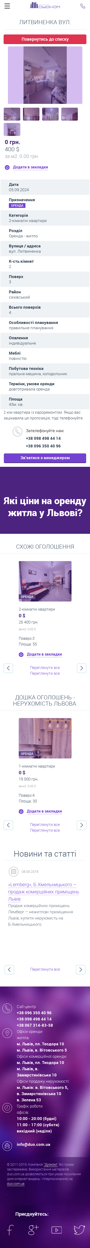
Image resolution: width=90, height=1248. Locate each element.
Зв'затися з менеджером (45, 457)
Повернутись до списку (45, 39)
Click (7, 7)
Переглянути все (45, 667)
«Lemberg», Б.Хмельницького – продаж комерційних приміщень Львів (43, 891)
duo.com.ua (15, 1183)
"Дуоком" (51, 1164)
